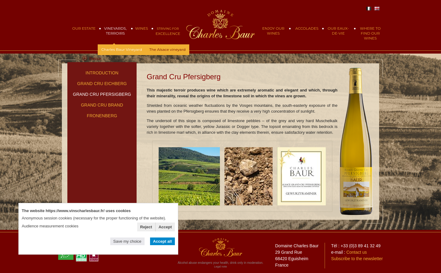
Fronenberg (102, 115)
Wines (141, 28)
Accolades (306, 28)
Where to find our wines (370, 33)
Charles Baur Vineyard (121, 49)
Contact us (356, 252)
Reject (146, 227)
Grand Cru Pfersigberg (102, 94)
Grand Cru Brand (102, 105)
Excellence (168, 31)
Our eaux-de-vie (338, 31)
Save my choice (127, 241)
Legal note (220, 266)
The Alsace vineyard (167, 49)
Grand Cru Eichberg (102, 83)
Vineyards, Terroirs (115, 31)
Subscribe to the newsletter (357, 258)
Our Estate (84, 28)
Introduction (101, 72)
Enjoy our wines (273, 31)
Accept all (162, 241)
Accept (165, 227)
